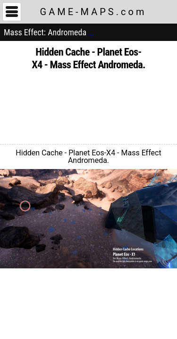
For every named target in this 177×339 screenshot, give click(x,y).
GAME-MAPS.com (93, 11)
